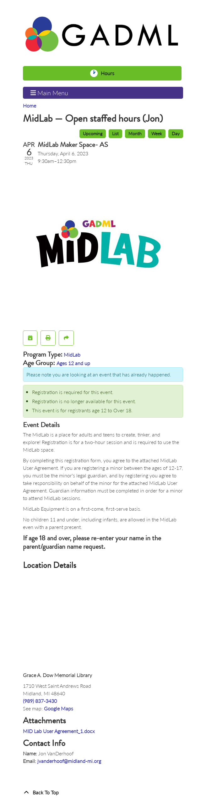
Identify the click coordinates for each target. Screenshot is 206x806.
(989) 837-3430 (40, 700)
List (115, 133)
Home (29, 105)
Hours (109, 73)
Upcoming (92, 133)
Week (156, 133)
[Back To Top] (103, 792)
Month (135, 133)
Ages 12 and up (73, 363)
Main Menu (49, 92)
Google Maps (58, 708)
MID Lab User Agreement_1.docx (59, 731)
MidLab (72, 354)
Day (176, 133)
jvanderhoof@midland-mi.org (69, 760)
